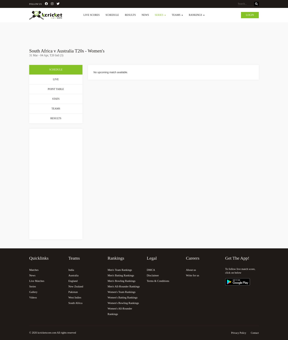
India (71, 269)
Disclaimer (153, 275)
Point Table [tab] (56, 89)
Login (250, 15)
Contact (255, 333)
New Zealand (75, 286)
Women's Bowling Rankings (123, 303)
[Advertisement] (144, 32)
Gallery (33, 292)
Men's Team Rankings (120, 269)
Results (130, 15)
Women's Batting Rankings (123, 297)
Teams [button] (177, 15)
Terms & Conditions (158, 280)
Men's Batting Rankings (121, 275)
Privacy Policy (238, 333)
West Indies (74, 297)
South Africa (75, 303)
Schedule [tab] (55, 69)
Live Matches (36, 280)
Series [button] (160, 15)
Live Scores (91, 15)
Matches (34, 269)
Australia (73, 275)
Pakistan (73, 292)
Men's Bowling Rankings (122, 280)
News (145, 15)
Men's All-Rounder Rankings (124, 286)
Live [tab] (56, 79)
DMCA (151, 269)
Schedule (112, 15)
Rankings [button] (197, 15)
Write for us (192, 275)
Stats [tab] (56, 99)
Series (32, 286)
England (73, 280)
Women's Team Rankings (122, 292)
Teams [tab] (55, 108)
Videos (33, 297)
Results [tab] (55, 118)
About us (191, 269)
